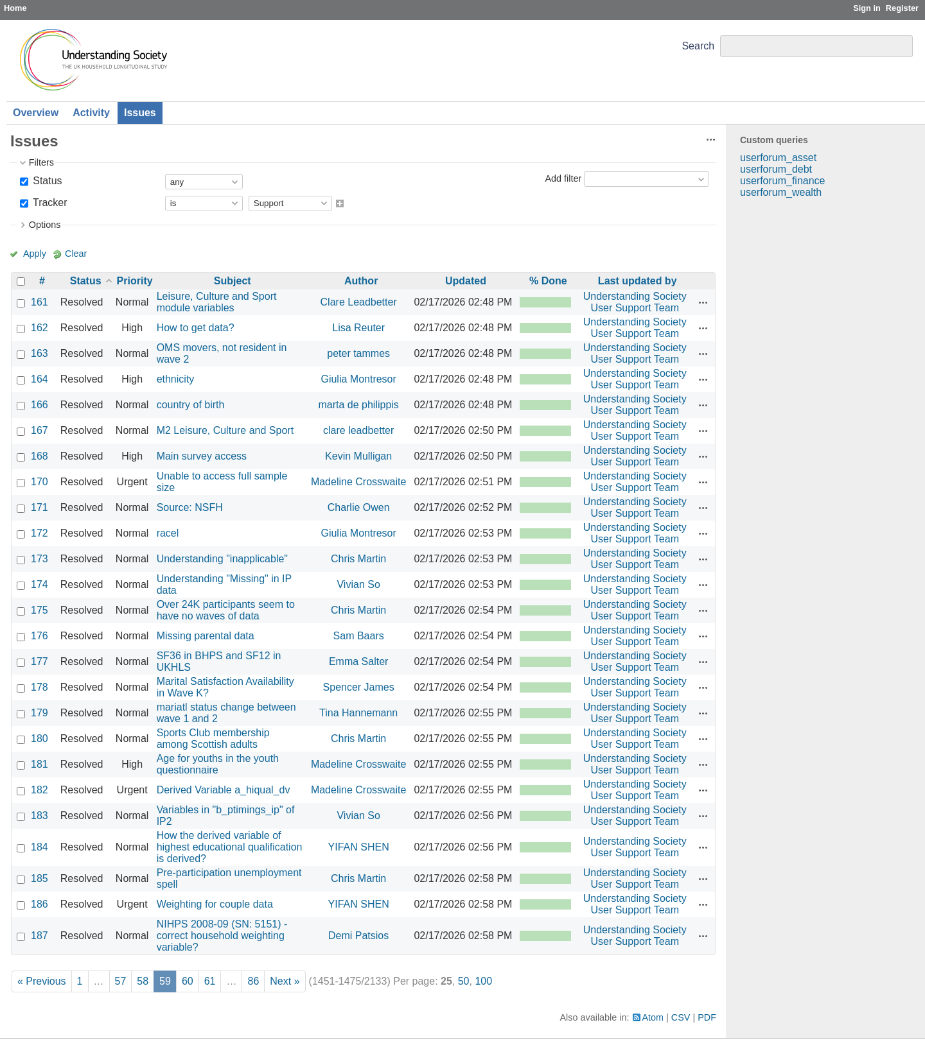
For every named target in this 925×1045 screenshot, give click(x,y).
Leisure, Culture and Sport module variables (217, 302)
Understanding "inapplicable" (222, 558)
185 (39, 878)
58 (142, 981)
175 (39, 610)
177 (39, 661)
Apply (34, 253)
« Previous (41, 981)
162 (39, 327)
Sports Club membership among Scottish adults (213, 738)
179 (39, 712)
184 (39, 847)
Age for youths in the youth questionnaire (218, 764)
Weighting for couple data (215, 904)
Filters (41, 162)
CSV (681, 1017)
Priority (135, 280)
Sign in (867, 8)
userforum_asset (778, 157)
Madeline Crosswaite (359, 481)
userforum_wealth (781, 192)
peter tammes (358, 353)
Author (361, 280)
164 (39, 379)
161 (39, 302)
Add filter (563, 178)
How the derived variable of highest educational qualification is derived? (230, 847)
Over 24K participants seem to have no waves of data (226, 610)
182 (39, 789)
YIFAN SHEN (358, 847)
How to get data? (195, 327)
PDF (707, 1017)
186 (39, 904)
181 (39, 764)
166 (39, 404)
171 (39, 507)
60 (187, 981)
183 (39, 815)
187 (39, 935)
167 (39, 430)
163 (39, 353)
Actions (703, 302)
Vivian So (358, 584)
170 (39, 481)
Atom (653, 1017)
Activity (91, 112)
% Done (548, 280)
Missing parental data (205, 635)
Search (698, 45)
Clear (76, 253)
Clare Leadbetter (359, 302)
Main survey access (202, 456)
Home (15, 8)
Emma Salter (358, 661)
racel (168, 533)
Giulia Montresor (358, 379)
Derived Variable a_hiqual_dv (223, 789)
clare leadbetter (358, 430)
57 (121, 981)
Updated (465, 280)
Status (46, 180)
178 (39, 687)
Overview (35, 112)
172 (39, 533)
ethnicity (176, 379)
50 (464, 981)
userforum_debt (776, 169)
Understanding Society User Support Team (635, 302)
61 (210, 981)
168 (39, 456)
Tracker (48, 202)
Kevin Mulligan (358, 456)
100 (483, 981)
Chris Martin (358, 558)
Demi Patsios (358, 935)
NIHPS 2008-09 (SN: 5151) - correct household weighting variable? (222, 936)
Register (902, 8)
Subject (232, 280)
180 (39, 738)
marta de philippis (358, 404)
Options (45, 225)
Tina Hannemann (358, 712)
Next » (284, 981)
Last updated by (637, 280)
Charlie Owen (359, 507)
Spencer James (358, 687)
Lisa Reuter (358, 327)
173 (39, 558)
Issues (140, 112)
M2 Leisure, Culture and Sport (225, 430)
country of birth (191, 404)
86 (253, 981)
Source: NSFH (190, 507)
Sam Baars (358, 635)
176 (39, 635)
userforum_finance (782, 180)
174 (39, 584)
